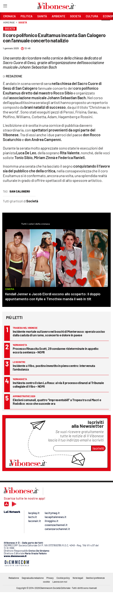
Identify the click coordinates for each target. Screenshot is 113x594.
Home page (9, 22)
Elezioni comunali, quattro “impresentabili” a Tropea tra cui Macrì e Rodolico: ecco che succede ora (57, 401)
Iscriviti (98, 448)
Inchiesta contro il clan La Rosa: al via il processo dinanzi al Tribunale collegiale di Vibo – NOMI (58, 384)
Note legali (78, 578)
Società (22, 22)
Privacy (50, 578)
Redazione (14, 578)
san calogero (20, 191)
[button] (105, 24)
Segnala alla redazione (33, 578)
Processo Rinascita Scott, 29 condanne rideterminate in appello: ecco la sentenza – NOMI (56, 350)
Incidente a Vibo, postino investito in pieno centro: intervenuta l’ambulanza (54, 367)
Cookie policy (63, 578)
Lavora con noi (60, 581)
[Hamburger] (5, 6)
